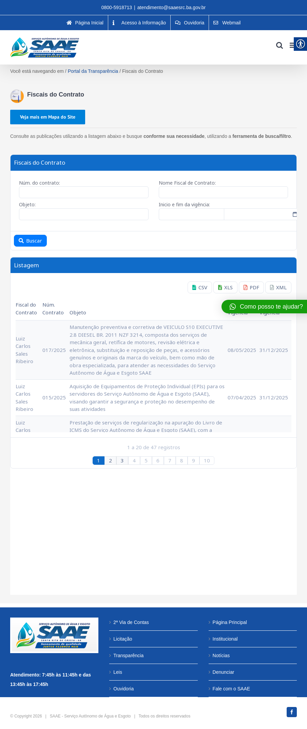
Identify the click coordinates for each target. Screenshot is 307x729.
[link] (85, 22)
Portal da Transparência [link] (93, 71)
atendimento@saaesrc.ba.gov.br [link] (171, 7)
